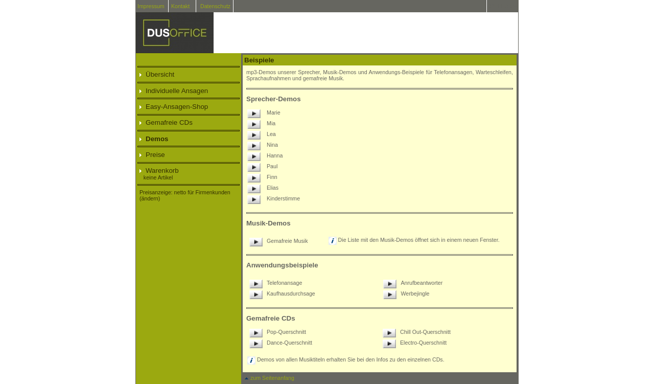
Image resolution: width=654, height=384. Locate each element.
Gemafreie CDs (166, 122)
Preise (152, 155)
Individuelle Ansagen (173, 91)
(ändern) (149, 198)
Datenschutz (215, 6)
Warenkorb (159, 170)
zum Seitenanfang (269, 378)
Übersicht (156, 74)
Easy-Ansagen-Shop (173, 106)
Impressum (151, 6)
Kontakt (180, 6)
